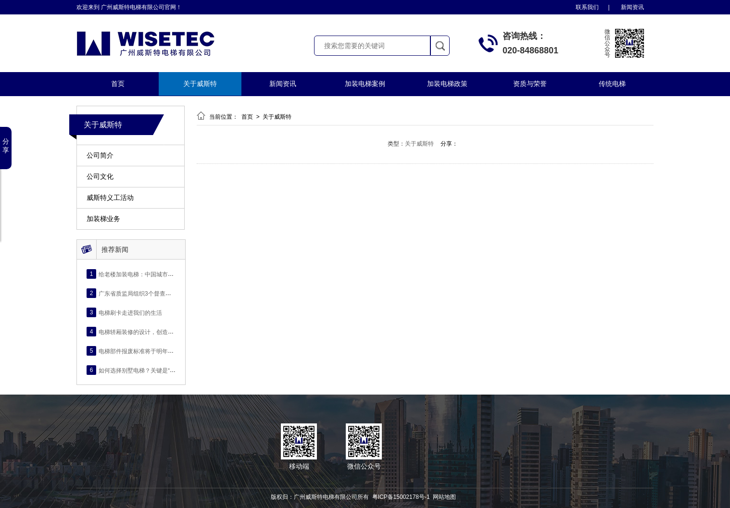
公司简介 (100, 155)
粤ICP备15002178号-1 (401, 497)
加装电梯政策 (447, 83)
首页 (118, 83)
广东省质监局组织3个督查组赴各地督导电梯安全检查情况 (172, 293)
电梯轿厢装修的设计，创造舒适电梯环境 (150, 331)
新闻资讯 (632, 7)
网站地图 (444, 497)
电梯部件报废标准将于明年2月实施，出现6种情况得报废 (171, 350)
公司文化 (100, 176)
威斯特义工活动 (110, 197)
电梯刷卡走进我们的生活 (130, 312)
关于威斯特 (200, 83)
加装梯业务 (103, 219)
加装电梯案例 (365, 83)
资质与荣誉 (530, 83)
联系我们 (587, 7)
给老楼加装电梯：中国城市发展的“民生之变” (155, 274)
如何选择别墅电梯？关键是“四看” (141, 370)
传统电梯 (612, 83)
